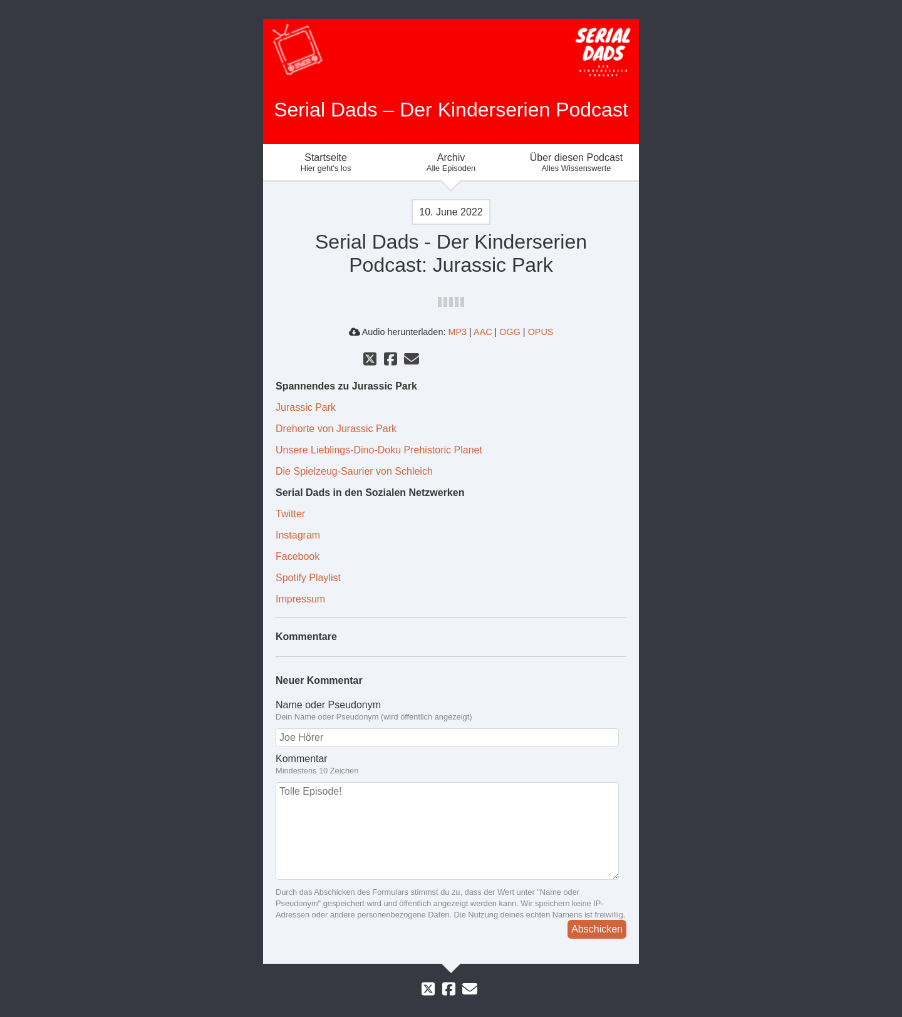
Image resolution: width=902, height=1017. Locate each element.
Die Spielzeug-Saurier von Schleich (354, 471)
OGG (510, 332)
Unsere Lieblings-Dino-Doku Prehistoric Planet (379, 450)
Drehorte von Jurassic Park (336, 428)
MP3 (457, 332)
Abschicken (597, 929)
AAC (483, 332)
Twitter (290, 513)
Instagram (298, 535)
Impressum (300, 599)
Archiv (451, 162)
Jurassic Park (306, 407)
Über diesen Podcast (576, 162)
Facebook (297, 556)
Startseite (325, 162)
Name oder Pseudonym (328, 705)
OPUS (541, 332)
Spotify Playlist (308, 577)
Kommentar (302, 758)
